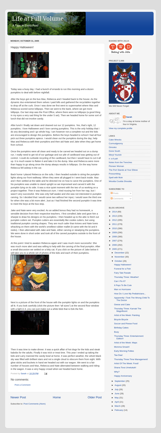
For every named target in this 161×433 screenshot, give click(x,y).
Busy (116, 332)
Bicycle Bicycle (121, 319)
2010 (114, 228)
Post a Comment (23, 385)
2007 (114, 241)
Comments (117, 198)
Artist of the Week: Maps (125, 342)
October (119, 261)
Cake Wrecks (115, 140)
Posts (115, 193)
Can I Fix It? (120, 281)
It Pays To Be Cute (123, 285)
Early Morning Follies (124, 351)
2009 (114, 232)
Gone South (114, 151)
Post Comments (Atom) (35, 404)
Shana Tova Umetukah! (125, 367)
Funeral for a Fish (122, 269)
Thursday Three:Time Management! (131, 359)
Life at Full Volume (38, 18)
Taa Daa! (118, 355)
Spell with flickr (116, 177)
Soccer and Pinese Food (125, 323)
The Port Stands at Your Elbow (123, 170)
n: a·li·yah (113, 158)
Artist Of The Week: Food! (126, 363)
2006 (114, 245)
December (120, 252)
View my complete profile (120, 128)
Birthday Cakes (121, 327)
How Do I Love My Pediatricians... (130, 293)
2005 (114, 249)
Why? (117, 372)
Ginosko (113, 147)
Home (57, 397)
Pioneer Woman (116, 166)
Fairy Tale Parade (122, 273)
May (117, 397)
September (120, 381)
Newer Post (18, 397)
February (119, 410)
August (118, 385)
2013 (114, 216)
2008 (114, 236)
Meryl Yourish (115, 155)
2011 (114, 224)
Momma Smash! (122, 347)
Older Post (95, 397)
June (117, 393)
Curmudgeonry (116, 143)
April (117, 402)
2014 (114, 212)
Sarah (129, 117)
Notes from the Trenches (120, 162)
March (118, 406)
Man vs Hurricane (122, 289)
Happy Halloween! (122, 264)
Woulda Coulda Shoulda (120, 181)
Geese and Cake (122, 304)
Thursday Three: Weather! (126, 277)
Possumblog (114, 174)
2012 (114, 220)
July (117, 389)
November (120, 257)
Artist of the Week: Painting (127, 315)
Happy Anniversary (123, 376)
